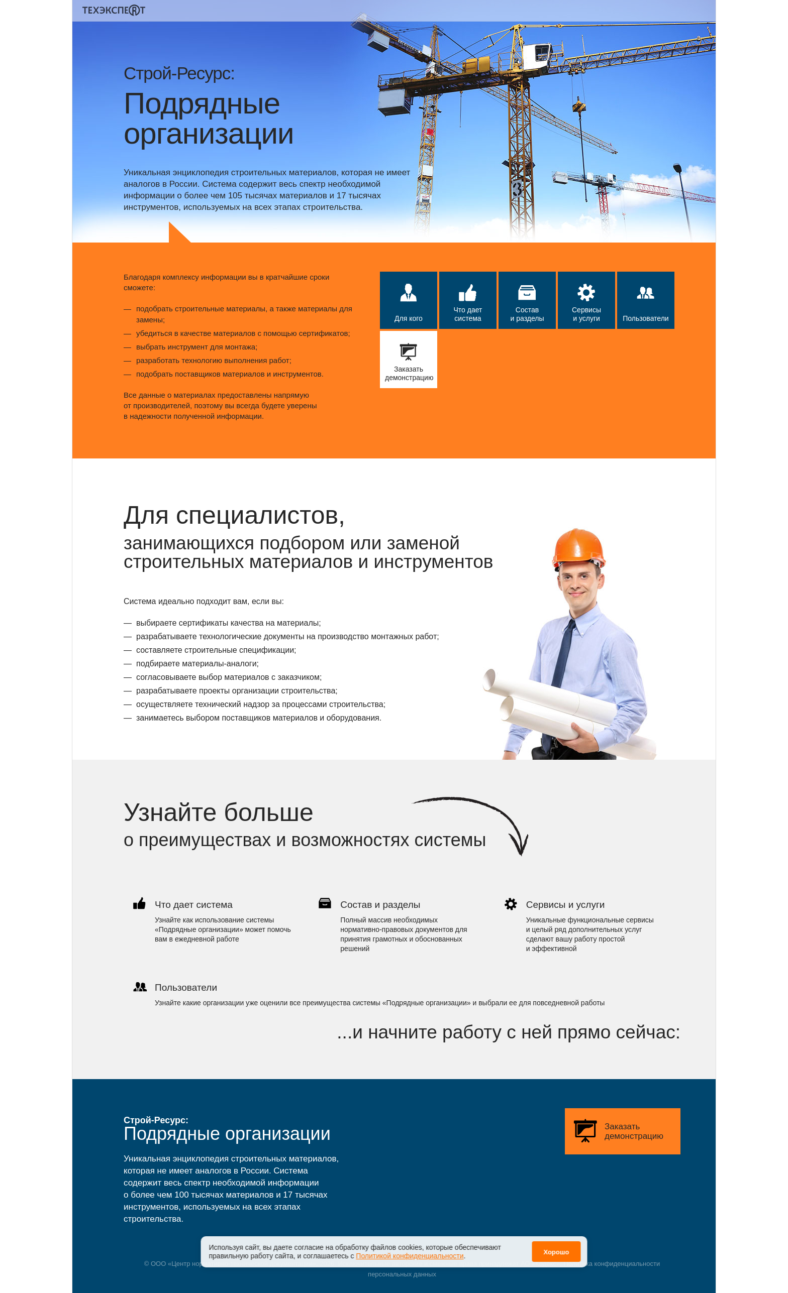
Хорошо (556, 1245)
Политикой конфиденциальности (409, 1249)
